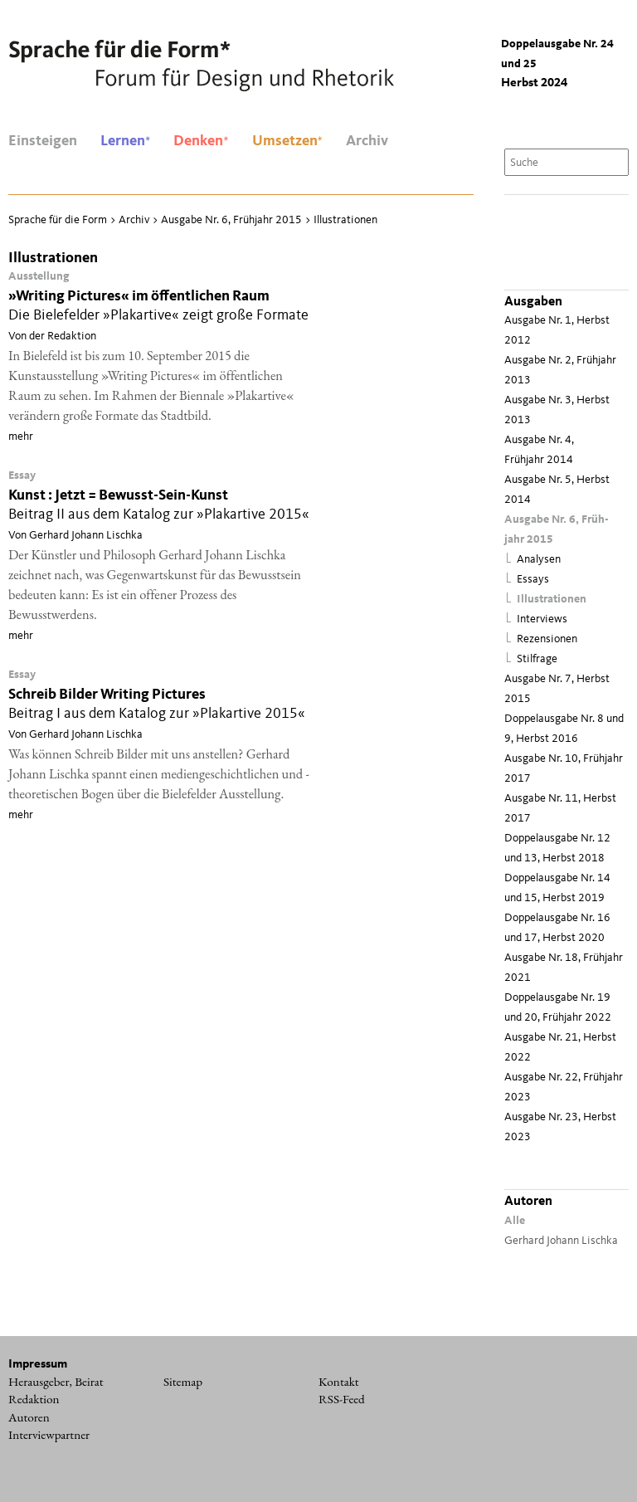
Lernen (125, 141)
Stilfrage (537, 659)
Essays (533, 579)
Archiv (367, 141)
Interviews (542, 619)
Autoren (29, 1417)
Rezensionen (547, 639)
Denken (200, 141)
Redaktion (34, 1399)
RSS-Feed (341, 1399)
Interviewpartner (49, 1434)
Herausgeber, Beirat (56, 1381)
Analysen (539, 559)
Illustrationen (551, 599)
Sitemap (182, 1381)
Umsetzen (287, 141)
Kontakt (338, 1381)
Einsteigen (42, 141)
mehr (20, 436)
